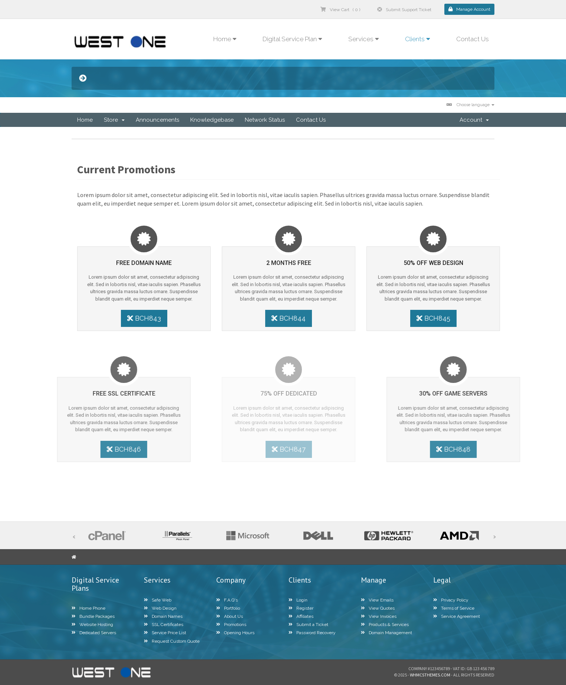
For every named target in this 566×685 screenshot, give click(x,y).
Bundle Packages (93, 616)
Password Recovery (312, 632)
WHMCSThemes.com (430, 675)
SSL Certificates (163, 624)
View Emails (377, 600)
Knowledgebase (212, 120)
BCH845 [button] (436, 318)
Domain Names (163, 616)
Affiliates (301, 616)
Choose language (470, 104)
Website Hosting (92, 624)
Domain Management (386, 632)
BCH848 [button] (508, 449)
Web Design (160, 608)
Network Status (265, 120)
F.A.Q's (227, 600)
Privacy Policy (450, 600)
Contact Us (472, 39)
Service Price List (165, 632)
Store (114, 120)
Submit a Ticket (308, 624)
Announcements (157, 120)
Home (85, 120)
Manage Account (469, 9)
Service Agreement (456, 616)
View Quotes (378, 608)
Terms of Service (453, 608)
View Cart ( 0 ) (340, 9)
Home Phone (88, 608)
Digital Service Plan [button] (292, 39)
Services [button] (363, 39)
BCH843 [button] (141, 318)
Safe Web (157, 600)
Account (474, 120)
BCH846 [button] (69, 449)
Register (301, 608)
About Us (229, 616)
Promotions (231, 624)
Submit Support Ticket (404, 9)
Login (298, 600)
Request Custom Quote (172, 641)
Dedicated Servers (94, 632)
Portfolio (228, 608)
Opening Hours (235, 632)
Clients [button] (417, 39)
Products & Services (385, 624)
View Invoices (378, 616)
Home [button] (225, 39)
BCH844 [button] (289, 318)
